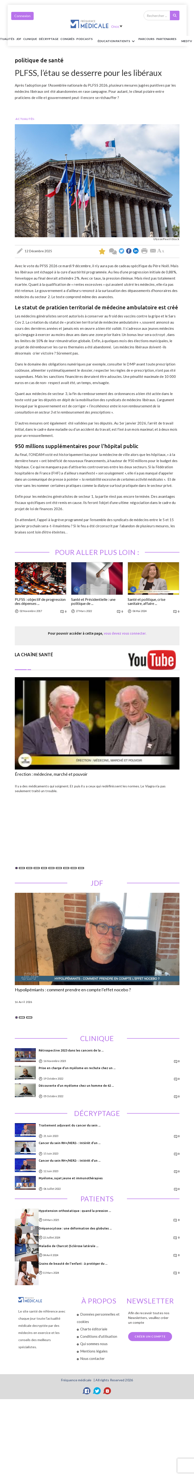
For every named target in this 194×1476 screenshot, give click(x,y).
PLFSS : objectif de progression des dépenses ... (40, 601)
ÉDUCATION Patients (117, 41)
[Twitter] (97, 1390)
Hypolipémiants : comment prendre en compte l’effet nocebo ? (73, 989)
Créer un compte (150, 1336)
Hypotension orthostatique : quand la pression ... (75, 1210)
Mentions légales (94, 1351)
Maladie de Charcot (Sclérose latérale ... (68, 1246)
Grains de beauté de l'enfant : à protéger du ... (73, 1263)
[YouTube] (107, 1390)
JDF (18, 39)
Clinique (30, 39)
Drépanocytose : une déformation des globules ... (75, 1228)
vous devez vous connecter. (125, 633)
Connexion (22, 16)
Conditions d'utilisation (98, 1336)
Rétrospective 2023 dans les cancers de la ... (71, 1050)
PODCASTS (84, 39)
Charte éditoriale (93, 1329)
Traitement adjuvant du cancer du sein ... (69, 1125)
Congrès (67, 39)
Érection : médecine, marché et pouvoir (51, 774)
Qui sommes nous (94, 1344)
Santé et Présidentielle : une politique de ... (93, 601)
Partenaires (166, 39)
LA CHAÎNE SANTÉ (34, 654)
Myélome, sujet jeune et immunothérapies (71, 1178)
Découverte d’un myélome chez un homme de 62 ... (76, 1085)
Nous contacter (92, 1358)
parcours (146, 39)
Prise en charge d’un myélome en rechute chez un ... (77, 1068)
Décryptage (48, 39)
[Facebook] (86, 1390)
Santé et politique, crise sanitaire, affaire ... (146, 601)
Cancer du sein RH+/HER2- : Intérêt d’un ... (69, 1143)
